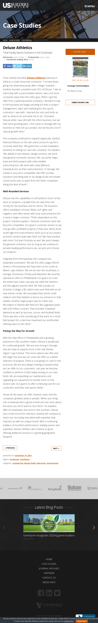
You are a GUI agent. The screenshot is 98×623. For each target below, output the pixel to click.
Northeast (14, 459)
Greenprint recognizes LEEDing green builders (49, 535)
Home (49, 559)
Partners (49, 573)
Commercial (17, 463)
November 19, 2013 (23, 455)
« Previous (10, 448)
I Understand (81, 621)
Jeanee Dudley (18, 57)
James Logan (45, 57)
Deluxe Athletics (36, 77)
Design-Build (30, 463)
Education (41, 463)
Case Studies (49, 563)
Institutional (52, 463)
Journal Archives (49, 568)
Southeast (25, 459)
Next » (56, 448)
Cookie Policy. (69, 621)
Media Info (49, 582)
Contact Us (49, 577)
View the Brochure (80, 80)
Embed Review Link (80, 102)
